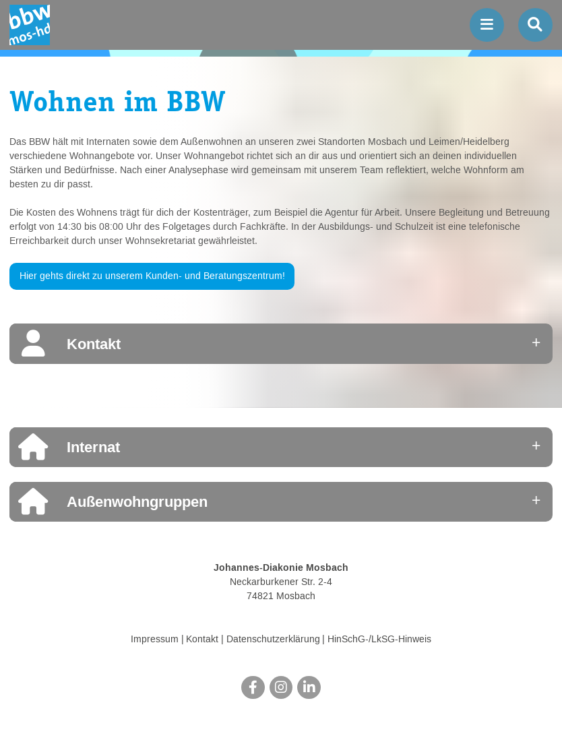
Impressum (155, 640)
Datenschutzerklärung (273, 640)
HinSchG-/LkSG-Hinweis (379, 640)
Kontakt (202, 640)
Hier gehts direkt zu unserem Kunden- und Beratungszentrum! (152, 276)
